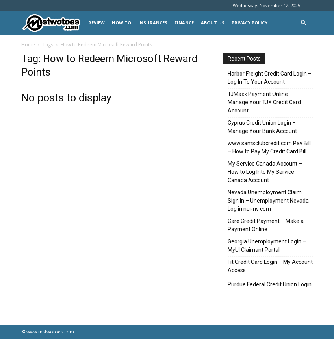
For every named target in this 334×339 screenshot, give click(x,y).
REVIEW (96, 23)
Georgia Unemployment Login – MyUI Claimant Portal (267, 245)
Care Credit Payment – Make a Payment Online (266, 225)
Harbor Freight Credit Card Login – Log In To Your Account (270, 77)
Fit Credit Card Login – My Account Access (270, 266)
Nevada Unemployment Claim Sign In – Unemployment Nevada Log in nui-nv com (268, 200)
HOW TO (121, 23)
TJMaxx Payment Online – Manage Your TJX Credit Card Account (264, 102)
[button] (303, 23)
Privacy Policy (249, 23)
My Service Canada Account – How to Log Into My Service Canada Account (265, 171)
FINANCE (184, 23)
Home (28, 44)
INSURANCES (152, 23)
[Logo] (53, 23)
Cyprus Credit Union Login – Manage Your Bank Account (262, 127)
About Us (213, 23)
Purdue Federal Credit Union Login (270, 284)
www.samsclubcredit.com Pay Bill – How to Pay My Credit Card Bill (269, 147)
